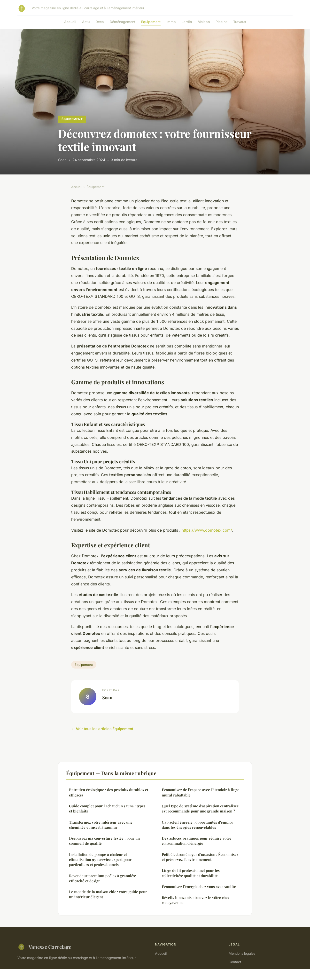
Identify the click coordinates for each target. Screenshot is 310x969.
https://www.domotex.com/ (207, 530)
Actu (86, 22)
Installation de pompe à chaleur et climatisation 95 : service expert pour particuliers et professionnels (100, 859)
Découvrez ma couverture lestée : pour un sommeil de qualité (104, 841)
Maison (204, 22)
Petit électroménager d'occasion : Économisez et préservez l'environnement (200, 857)
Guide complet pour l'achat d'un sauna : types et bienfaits (107, 808)
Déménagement (122, 22)
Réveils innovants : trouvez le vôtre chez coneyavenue (195, 900)
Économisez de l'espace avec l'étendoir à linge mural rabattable (200, 792)
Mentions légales (242, 953)
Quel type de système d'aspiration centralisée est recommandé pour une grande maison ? (200, 808)
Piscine (221, 22)
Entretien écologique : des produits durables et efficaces (108, 792)
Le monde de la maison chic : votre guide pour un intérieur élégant (108, 894)
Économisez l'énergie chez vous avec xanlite (199, 886)
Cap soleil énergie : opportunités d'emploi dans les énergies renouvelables (197, 825)
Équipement (151, 22)
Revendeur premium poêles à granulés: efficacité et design (102, 878)
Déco (99, 22)
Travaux (239, 22)
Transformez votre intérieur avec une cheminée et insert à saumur (100, 825)
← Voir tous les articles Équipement (102, 728)
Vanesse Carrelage (44, 947)
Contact (235, 962)
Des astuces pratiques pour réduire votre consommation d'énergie (196, 841)
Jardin (187, 22)
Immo (171, 22)
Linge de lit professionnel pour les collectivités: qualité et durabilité (191, 873)
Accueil (70, 22)
